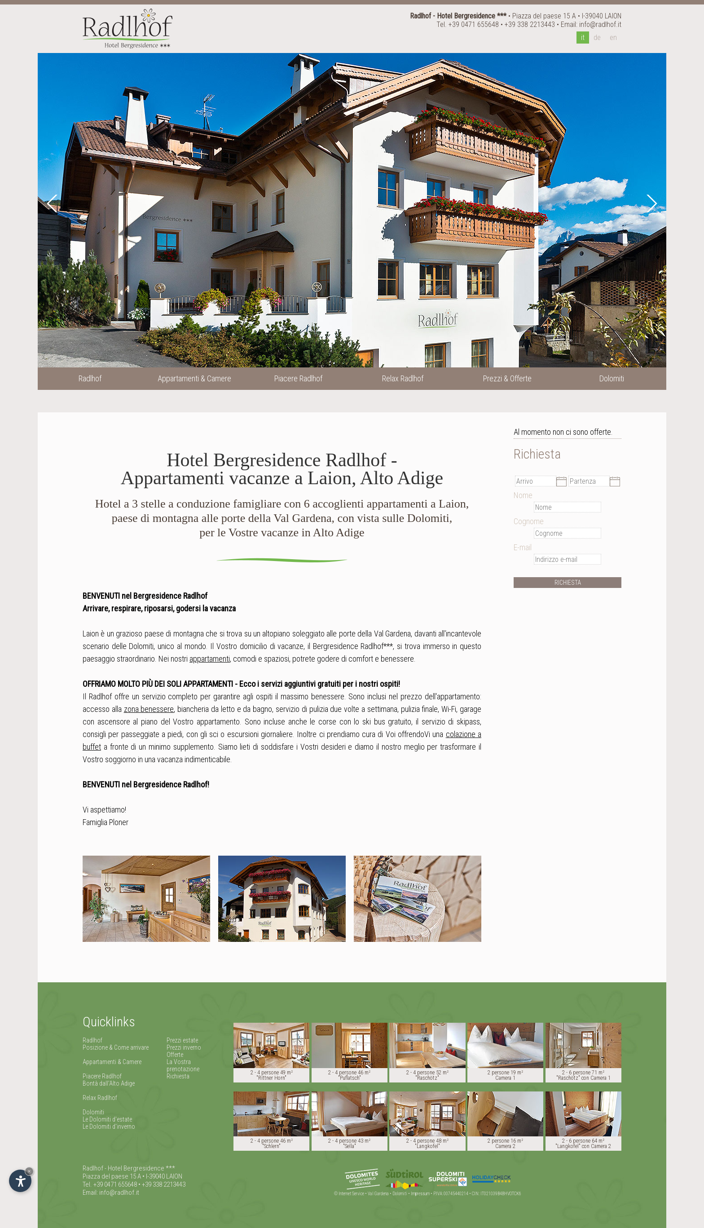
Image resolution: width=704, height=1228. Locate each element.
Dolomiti (93, 1112)
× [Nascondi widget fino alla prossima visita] (29, 1171)
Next (651, 203)
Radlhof (92, 1040)
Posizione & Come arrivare (116, 1047)
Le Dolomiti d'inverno (109, 1126)
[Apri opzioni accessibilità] (20, 1181)
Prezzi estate (182, 1040)
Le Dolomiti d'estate (107, 1119)
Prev (53, 203)
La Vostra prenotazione (183, 1065)
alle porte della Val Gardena (368, 633)
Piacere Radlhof (102, 1076)
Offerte (175, 1054)
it (583, 37)
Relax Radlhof (100, 1097)
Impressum (420, 1193)
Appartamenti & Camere (112, 1061)
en (613, 37)
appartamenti (209, 658)
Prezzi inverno (184, 1047)
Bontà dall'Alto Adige (109, 1083)
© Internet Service (349, 1193)
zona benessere (149, 709)
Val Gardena (378, 1193)
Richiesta (178, 1076)
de (597, 37)
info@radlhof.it (600, 24)
